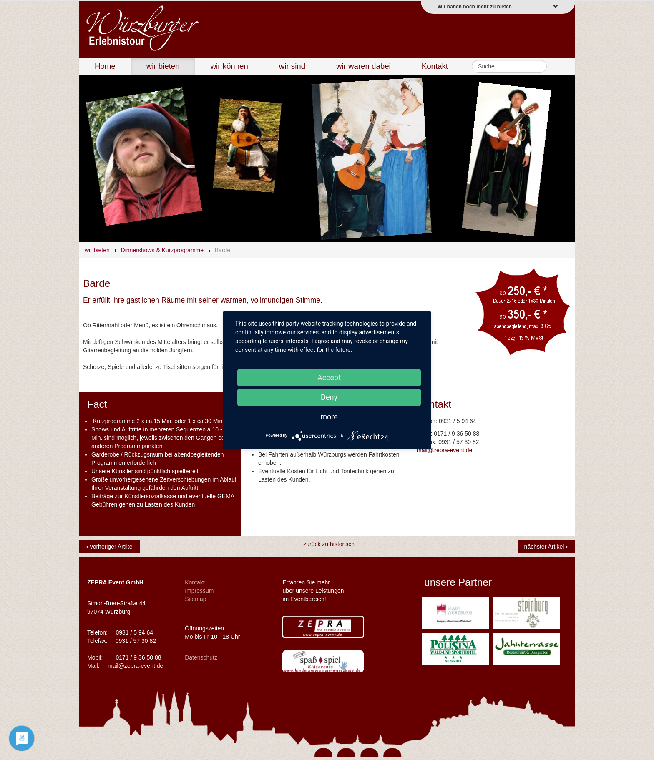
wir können (229, 66)
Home (105, 66)
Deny (329, 397)
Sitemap (195, 599)
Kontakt (435, 66)
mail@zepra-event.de (444, 450)
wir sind (292, 66)
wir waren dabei (363, 66)
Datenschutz (201, 657)
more (329, 416)
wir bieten (163, 66)
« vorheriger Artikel (109, 546)
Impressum (199, 590)
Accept (329, 377)
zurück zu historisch (329, 544)
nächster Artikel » (546, 546)
